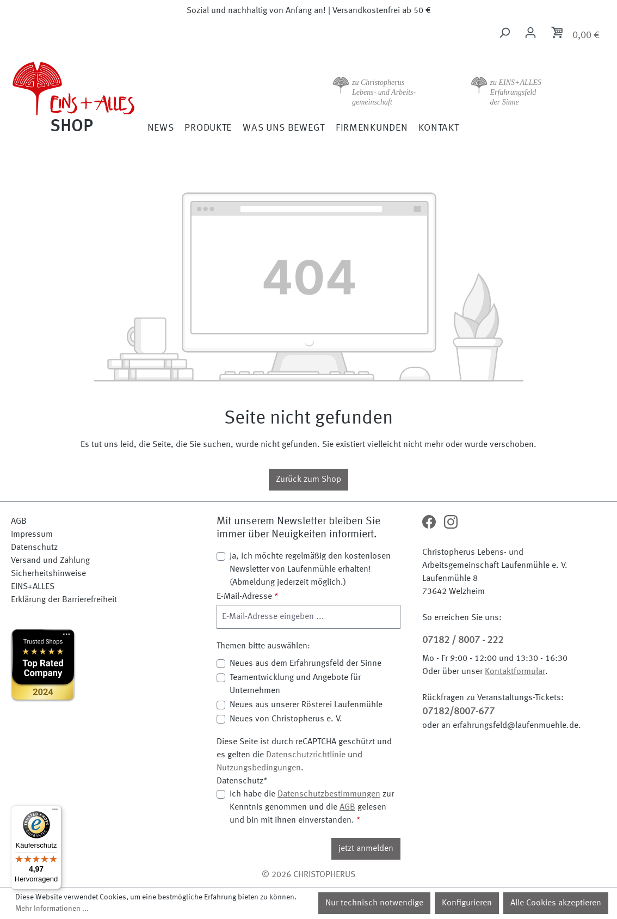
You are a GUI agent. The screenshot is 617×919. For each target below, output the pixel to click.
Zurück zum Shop (308, 479)
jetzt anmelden (365, 848)
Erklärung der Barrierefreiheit (64, 600)
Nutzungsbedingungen (259, 768)
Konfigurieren (467, 903)
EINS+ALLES (32, 587)
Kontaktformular (515, 671)
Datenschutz (34, 547)
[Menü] (54, 811)
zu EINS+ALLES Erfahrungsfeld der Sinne (516, 92)
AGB (19, 521)
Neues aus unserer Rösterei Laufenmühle (306, 705)
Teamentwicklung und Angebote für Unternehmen (295, 684)
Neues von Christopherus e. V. (286, 719)
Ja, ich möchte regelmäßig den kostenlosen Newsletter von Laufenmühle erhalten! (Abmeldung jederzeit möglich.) (310, 569)
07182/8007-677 (458, 711)
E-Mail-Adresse (248, 596)
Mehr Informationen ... (52, 908)
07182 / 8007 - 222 (462, 640)
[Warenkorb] (575, 34)
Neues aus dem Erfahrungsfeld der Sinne (305, 663)
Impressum (32, 534)
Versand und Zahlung (50, 560)
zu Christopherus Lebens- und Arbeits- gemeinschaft (384, 92)
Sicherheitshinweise (48, 573)
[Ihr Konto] (530, 33)
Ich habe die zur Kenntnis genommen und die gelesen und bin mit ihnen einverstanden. (312, 806)
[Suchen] (504, 33)
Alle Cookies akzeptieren (555, 903)
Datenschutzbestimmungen (328, 794)
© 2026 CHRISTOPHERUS (308, 875)
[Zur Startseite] (85, 95)
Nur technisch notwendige (374, 903)
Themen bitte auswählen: (263, 646)
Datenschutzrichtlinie (305, 755)
